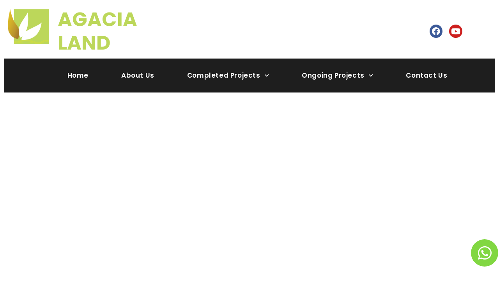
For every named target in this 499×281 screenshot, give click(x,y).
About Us (137, 75)
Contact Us (426, 75)
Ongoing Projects (337, 75)
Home (77, 75)
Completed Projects (228, 75)
